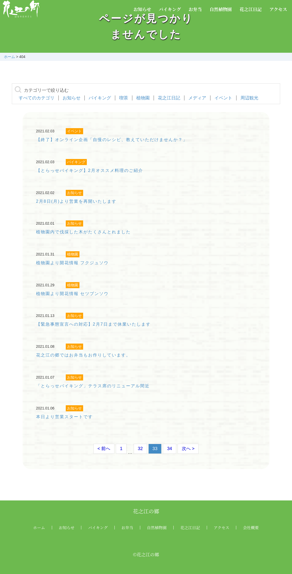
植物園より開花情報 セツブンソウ (72, 293)
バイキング (170, 9)
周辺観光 (249, 97)
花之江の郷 (146, 511)
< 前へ (104, 448)
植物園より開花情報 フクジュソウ (72, 263)
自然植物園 (220, 9)
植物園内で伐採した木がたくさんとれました (83, 232)
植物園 (143, 97)
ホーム (39, 527)
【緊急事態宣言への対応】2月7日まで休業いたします (93, 324)
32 (140, 448)
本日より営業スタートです (64, 416)
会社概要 (251, 527)
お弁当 (195, 9)
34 (169, 448)
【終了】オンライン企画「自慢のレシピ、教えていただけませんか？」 (112, 139)
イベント (223, 97)
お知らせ (142, 9)
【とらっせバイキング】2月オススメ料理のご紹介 (89, 170)
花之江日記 (250, 9)
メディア (197, 97)
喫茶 (123, 97)
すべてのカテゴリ (36, 97)
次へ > (188, 448)
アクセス (278, 9)
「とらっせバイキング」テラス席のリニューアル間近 (93, 386)
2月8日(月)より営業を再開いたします (76, 201)
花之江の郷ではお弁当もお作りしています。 (83, 355)
